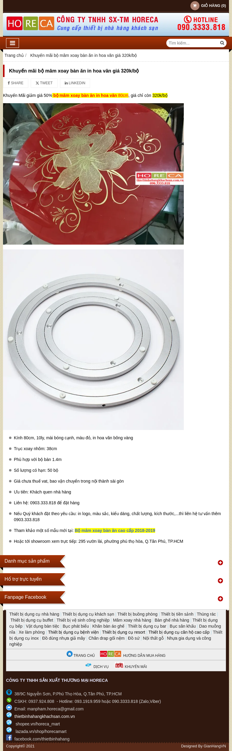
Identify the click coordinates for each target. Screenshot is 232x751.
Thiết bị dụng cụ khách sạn (88, 614)
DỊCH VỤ (100, 667)
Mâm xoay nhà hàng (132, 620)
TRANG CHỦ (81, 656)
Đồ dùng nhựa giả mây (63, 638)
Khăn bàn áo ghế (108, 626)
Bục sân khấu (183, 626)
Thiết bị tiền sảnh (177, 614)
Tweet (44, 83)
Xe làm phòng (32, 632)
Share (16, 83)
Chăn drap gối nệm (107, 638)
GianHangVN (215, 746)
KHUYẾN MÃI (131, 667)
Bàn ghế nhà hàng (172, 620)
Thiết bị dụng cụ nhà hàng (34, 614)
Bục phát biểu (76, 626)
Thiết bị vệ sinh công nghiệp (83, 620)
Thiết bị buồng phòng (138, 614)
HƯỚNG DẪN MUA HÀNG (132, 656)
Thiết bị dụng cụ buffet (32, 620)
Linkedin (75, 83)
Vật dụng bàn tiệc (42, 626)
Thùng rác (206, 614)
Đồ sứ (134, 638)
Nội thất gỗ (153, 638)
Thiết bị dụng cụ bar (147, 626)
